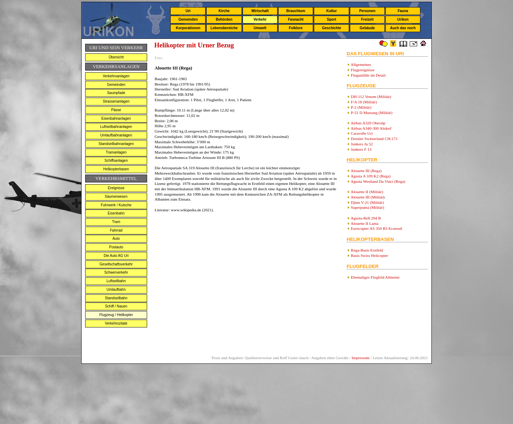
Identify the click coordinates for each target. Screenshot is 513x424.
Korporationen (188, 28)
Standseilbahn (116, 298)
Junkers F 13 (361, 149)
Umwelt (260, 28)
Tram (116, 222)
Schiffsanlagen (116, 160)
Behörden (224, 19)
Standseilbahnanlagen (116, 144)
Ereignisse (116, 188)
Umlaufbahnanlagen (116, 135)
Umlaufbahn (116, 289)
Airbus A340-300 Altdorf (371, 128)
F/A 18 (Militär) (364, 102)
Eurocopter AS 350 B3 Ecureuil (376, 228)
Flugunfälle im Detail (368, 75)
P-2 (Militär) (361, 107)
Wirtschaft (260, 11)
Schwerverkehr (116, 272)
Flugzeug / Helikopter (116, 315)
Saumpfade (116, 93)
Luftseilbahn (116, 281)
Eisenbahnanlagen (116, 118)
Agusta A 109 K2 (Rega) (370, 176)
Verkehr (259, 19)
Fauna (403, 11)
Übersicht (116, 57)
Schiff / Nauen (116, 306)
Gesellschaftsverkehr (116, 264)
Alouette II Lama (364, 223)
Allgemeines (361, 64)
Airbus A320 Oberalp (368, 123)
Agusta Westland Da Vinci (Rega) (378, 181)
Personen (367, 11)
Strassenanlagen (116, 101)
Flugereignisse (362, 70)
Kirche (223, 11)
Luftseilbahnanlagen (116, 127)
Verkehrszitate (116, 323)
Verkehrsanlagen (116, 76)
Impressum (360, 358)
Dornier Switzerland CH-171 (374, 138)
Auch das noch (403, 28)
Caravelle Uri (362, 133)
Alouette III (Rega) (366, 171)
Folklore (296, 28)
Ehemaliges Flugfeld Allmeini (375, 277)
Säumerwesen (116, 196)
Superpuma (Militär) (367, 207)
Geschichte (331, 28)
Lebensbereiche (224, 28)
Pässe (116, 110)
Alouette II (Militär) (367, 192)
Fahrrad (116, 230)
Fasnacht (296, 19)
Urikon (403, 19)
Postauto (116, 247)
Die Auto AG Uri (116, 256)
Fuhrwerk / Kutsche (116, 205)
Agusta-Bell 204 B (366, 218)
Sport (331, 19)
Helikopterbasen (116, 169)
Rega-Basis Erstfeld (367, 250)
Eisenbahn (116, 213)
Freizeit (367, 19)
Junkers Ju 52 (362, 144)
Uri (188, 11)
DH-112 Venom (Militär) (371, 96)
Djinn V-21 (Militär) (367, 202)
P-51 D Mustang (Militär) (372, 112)
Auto (116, 239)
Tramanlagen (116, 152)
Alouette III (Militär (367, 197)
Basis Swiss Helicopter (369, 255)
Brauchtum (295, 11)
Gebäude (367, 28)
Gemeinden (188, 19)
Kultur (331, 11)
